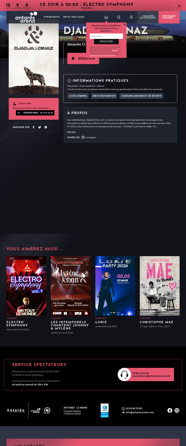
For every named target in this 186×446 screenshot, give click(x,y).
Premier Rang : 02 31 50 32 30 (38, 113)
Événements (52, 17)
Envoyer (106, 41)
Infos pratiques (73, 17)
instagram (88, 137)
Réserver (86, 58)
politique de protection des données (102, 56)
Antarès (115, 50)
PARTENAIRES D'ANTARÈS (169, 17)
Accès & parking (78, 96)
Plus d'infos (86, 7)
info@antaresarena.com (140, 412)
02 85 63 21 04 (140, 373)
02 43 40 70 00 (134, 408)
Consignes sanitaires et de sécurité (141, 96)
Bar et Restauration (104, 96)
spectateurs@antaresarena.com (151, 375)
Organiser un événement (148, 17)
